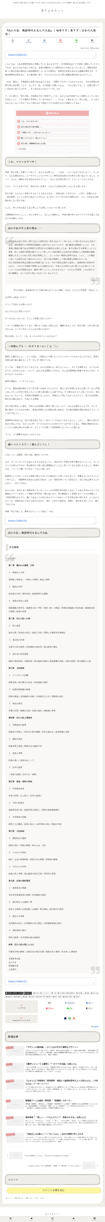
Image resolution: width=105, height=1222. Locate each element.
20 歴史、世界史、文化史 (14, 993)
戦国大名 (9, 997)
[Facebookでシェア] (28, 41)
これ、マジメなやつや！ (30, 121)
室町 (87, 993)
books (36, 993)
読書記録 (27, 993)
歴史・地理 (57, 997)
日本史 (32, 997)
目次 (51, 113)
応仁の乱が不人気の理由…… (31, 127)
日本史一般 (41, 997)
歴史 (49, 997)
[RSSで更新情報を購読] (74, 1018)
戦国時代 (17, 997)
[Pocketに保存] (60, 41)
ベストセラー (45, 993)
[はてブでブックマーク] (44, 41)
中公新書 (61, 993)
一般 (54, 993)
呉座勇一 (79, 993)
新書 (25, 997)
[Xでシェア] (12, 41)
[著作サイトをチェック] (65, 1018)
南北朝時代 (71, 993)
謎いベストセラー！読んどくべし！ (34, 138)
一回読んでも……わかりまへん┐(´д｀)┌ (36, 132)
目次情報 (22, 149)
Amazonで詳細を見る (17, 55)
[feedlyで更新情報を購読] (69, 1018)
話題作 (76, 997)
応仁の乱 (94, 993)
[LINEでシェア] (76, 41)
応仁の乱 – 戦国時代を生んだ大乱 (33, 144)
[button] (92, 41)
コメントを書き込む (53, 1190)
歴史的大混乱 (67, 997)
